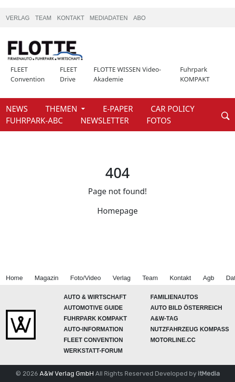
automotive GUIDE (93, 307)
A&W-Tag (164, 318)
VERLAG (18, 18)
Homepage (117, 210)
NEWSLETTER (106, 120)
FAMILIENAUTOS (174, 297)
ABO (139, 18)
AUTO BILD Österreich (186, 307)
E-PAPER (119, 108)
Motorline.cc (172, 340)
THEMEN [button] (62, 108)
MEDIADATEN (109, 18)
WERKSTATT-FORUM (93, 350)
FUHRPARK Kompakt (95, 318)
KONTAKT (71, 18)
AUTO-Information (93, 329)
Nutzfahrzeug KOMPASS (189, 329)
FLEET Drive (68, 74)
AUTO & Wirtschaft (95, 297)
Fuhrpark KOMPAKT (195, 74)
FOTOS (159, 120)
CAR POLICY (172, 108)
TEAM (44, 18)
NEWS (18, 108)
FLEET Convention (28, 74)
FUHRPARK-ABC (35, 120)
